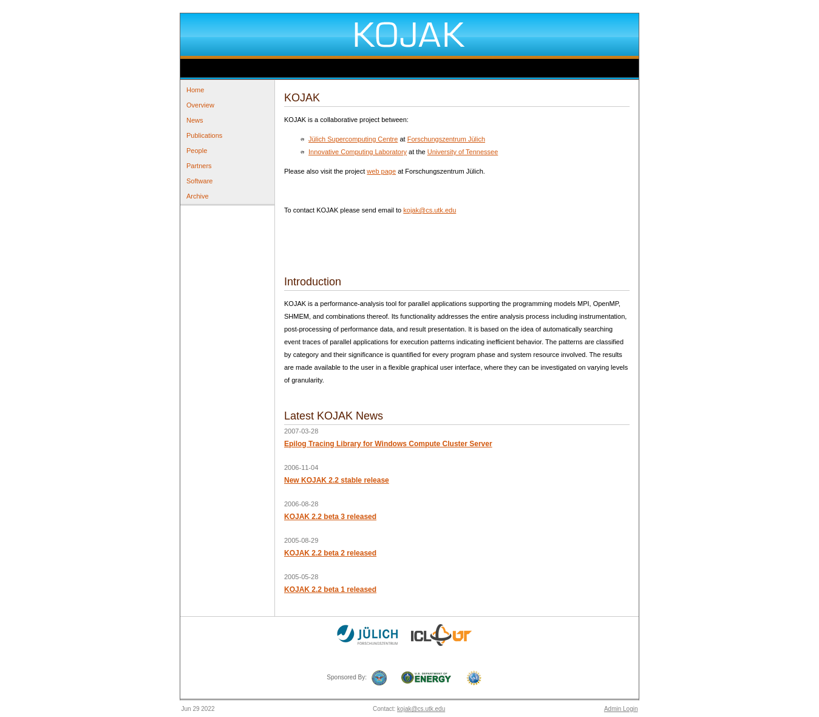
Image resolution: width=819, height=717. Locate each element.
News (194, 120)
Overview (200, 105)
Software (199, 181)
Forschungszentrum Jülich (446, 139)
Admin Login (621, 708)
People (196, 150)
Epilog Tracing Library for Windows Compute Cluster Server (388, 444)
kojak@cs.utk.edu (429, 210)
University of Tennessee (462, 151)
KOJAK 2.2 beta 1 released (330, 589)
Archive (197, 196)
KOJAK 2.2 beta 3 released (330, 516)
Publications (204, 135)
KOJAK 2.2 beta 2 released (330, 553)
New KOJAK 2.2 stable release (336, 480)
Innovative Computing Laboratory (357, 151)
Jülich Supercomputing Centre (353, 139)
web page (381, 171)
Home (195, 89)
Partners (199, 165)
